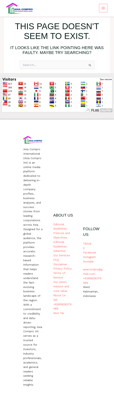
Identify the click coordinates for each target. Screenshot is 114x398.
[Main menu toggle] (103, 8)
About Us (59, 295)
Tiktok (87, 243)
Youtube (88, 261)
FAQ (56, 259)
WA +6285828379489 (62, 304)
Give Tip (58, 313)
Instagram (89, 257)
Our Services (61, 255)
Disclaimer (60, 264)
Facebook (89, 252)
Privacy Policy (62, 268)
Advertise (59, 250)
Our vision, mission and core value (61, 286)
